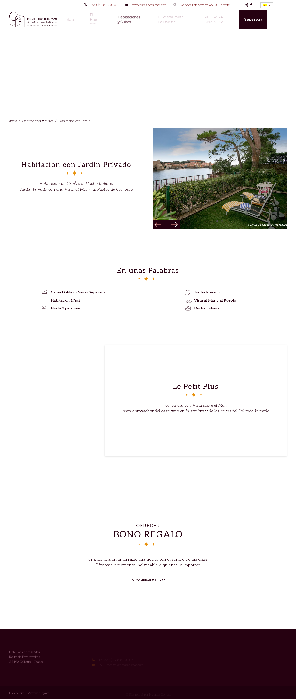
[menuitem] (266, 5)
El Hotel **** (94, 19)
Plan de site (16, 694)
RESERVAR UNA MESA (214, 19)
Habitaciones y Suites (129, 19)
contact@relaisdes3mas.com (149, 5)
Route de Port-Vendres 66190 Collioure (205, 5)
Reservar (253, 19)
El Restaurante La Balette (171, 19)
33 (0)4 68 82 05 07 (104, 5)
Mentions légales (38, 694)
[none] (266, 5)
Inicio (69, 19)
